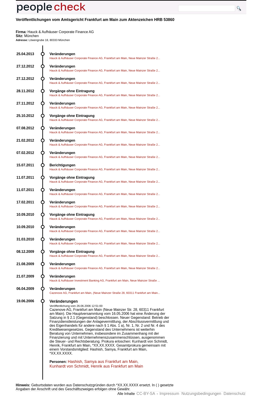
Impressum (169, 393)
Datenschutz (234, 393)
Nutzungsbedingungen (201, 393)
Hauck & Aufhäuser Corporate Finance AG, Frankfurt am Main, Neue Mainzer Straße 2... (105, 58)
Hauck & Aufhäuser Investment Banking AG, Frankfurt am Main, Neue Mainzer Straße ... (105, 280)
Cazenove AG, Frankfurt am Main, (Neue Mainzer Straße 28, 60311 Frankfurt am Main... (105, 293)
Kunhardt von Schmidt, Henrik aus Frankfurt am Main (96, 366)
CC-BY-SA (146, 393)
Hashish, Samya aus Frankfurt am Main (102, 361)
